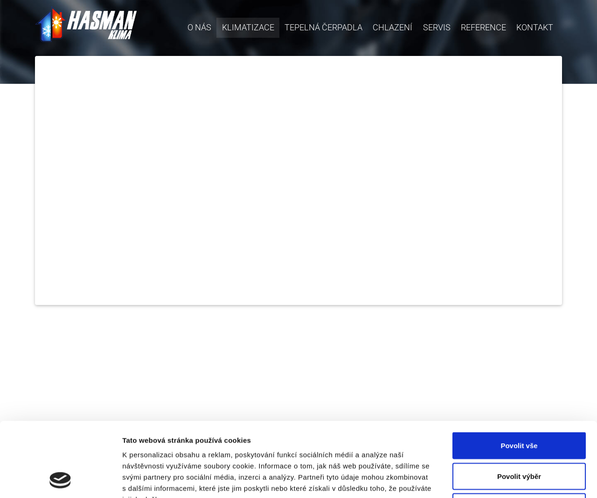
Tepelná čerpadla (323, 27)
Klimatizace (250, 26)
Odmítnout (519, 437)
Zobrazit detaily (493, 480)
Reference (483, 27)
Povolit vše (518, 376)
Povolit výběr (519, 406)
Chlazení (392, 27)
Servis (437, 27)
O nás (199, 27)
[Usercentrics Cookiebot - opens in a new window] (60, 480)
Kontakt (534, 27)
